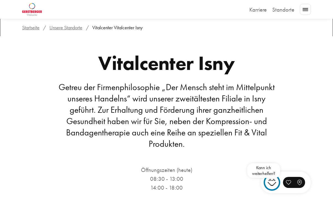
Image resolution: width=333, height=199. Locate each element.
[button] (288, 182)
